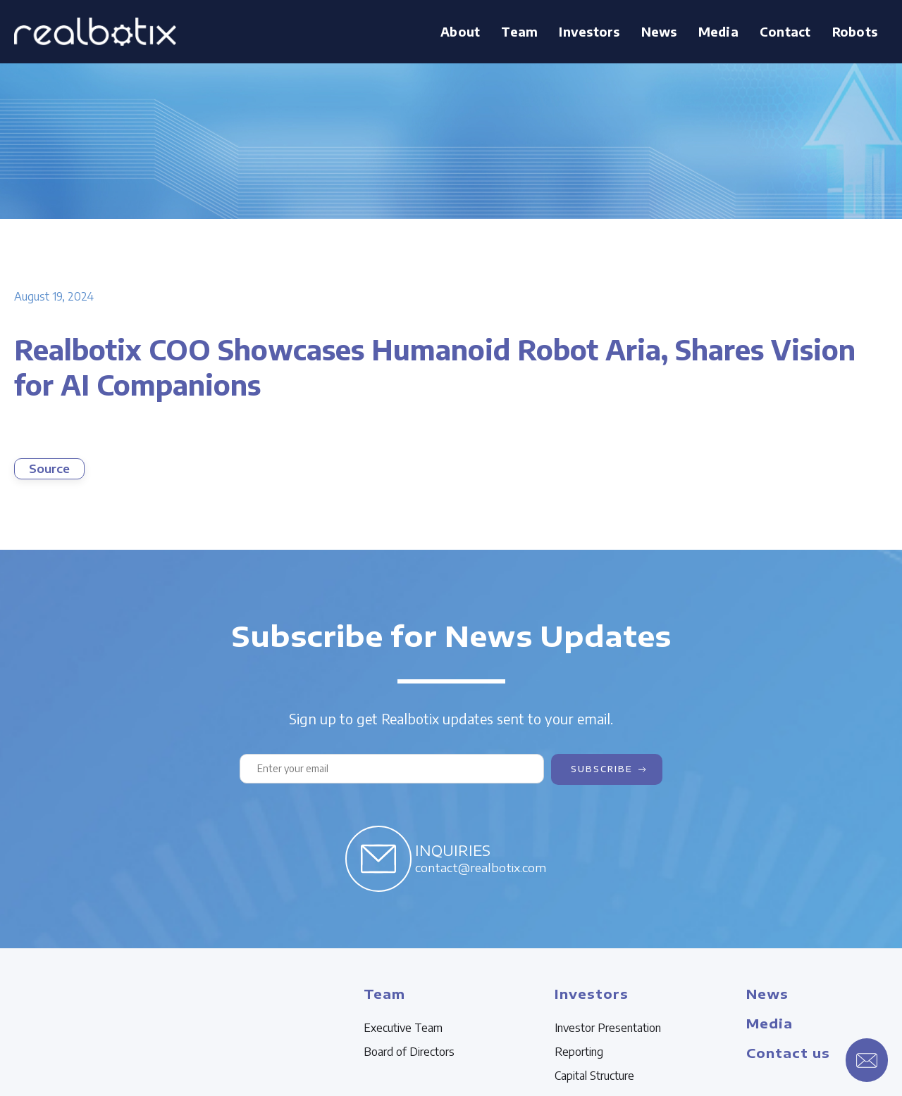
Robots (855, 31)
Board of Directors (409, 1051)
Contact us (788, 1053)
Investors (589, 31)
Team (519, 31)
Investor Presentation (608, 1027)
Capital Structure (594, 1075)
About (460, 31)
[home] (95, 32)
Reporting (579, 1051)
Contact (785, 31)
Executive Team (403, 1027)
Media (718, 31)
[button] (519, 32)
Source (49, 469)
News (659, 31)
